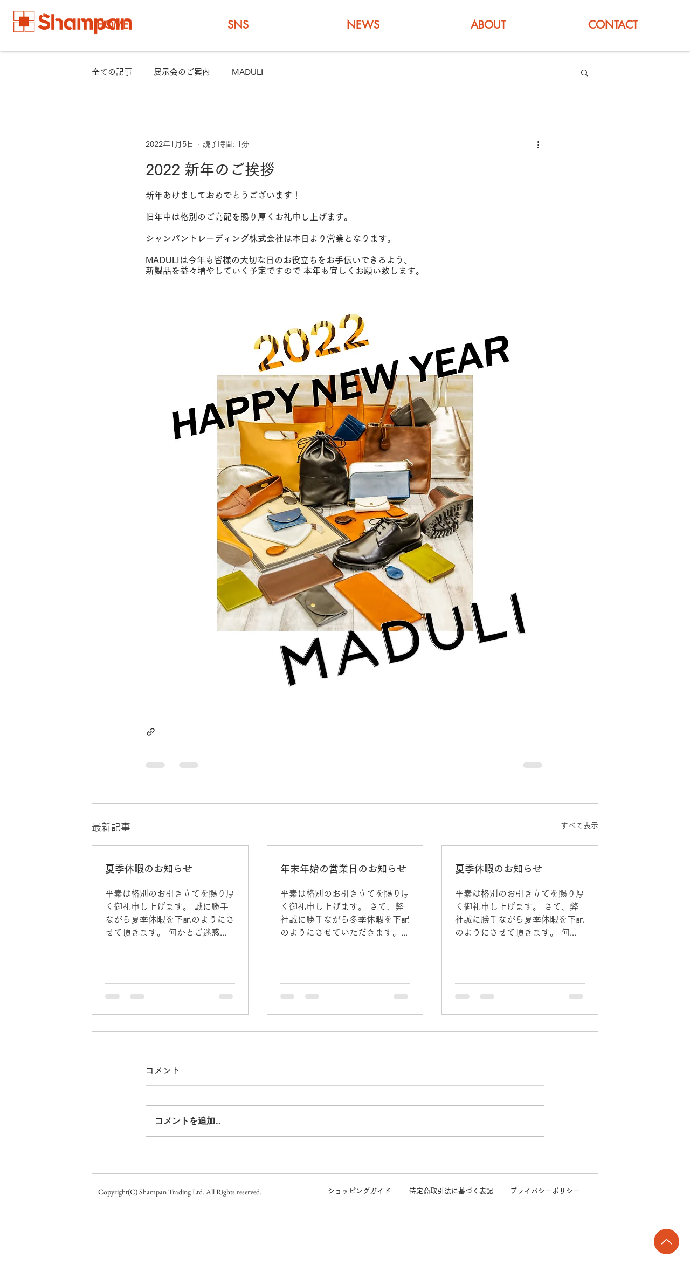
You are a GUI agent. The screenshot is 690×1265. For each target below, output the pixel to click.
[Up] (666, 1241)
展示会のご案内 (182, 72)
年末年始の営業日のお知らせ (343, 869)
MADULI (247, 72)
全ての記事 (112, 72)
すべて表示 (579, 825)
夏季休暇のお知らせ (148, 869)
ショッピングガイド (359, 1190)
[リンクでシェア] (151, 732)
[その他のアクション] (538, 144)
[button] (584, 72)
